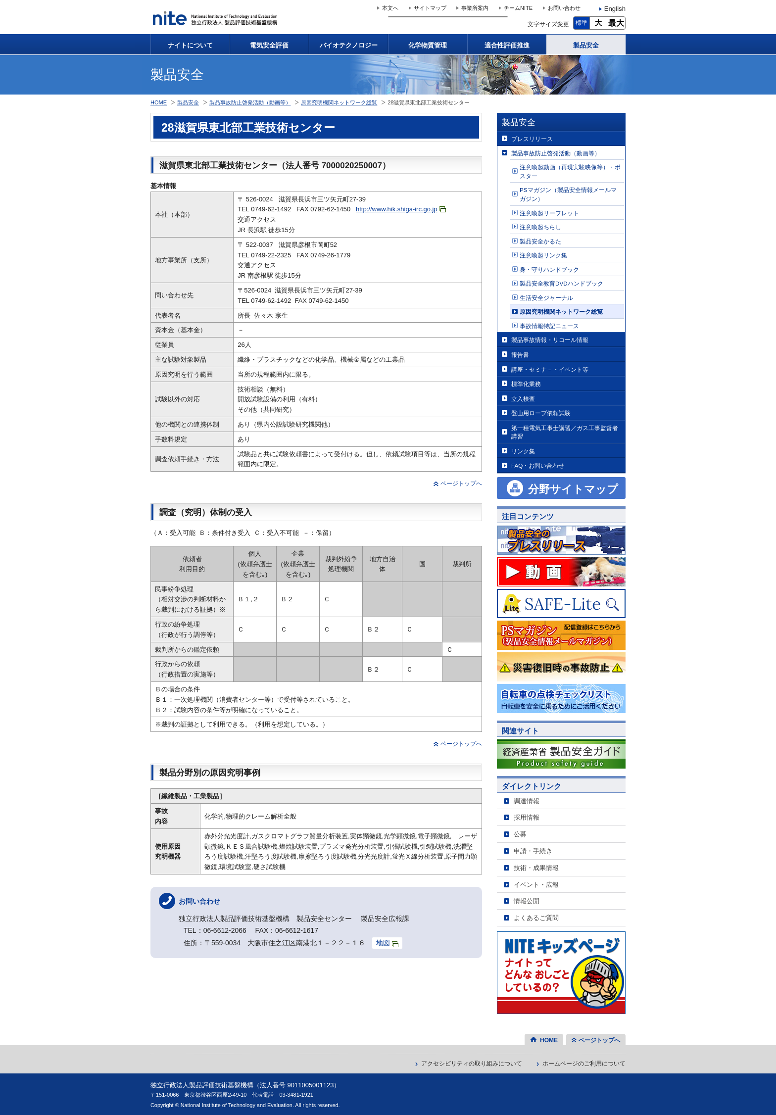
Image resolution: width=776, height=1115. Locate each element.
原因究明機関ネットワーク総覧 (561, 311)
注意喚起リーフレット (549, 213)
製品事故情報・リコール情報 (549, 340)
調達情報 (526, 801)
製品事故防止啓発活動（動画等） (555, 153)
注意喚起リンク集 (543, 255)
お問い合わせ (564, 8)
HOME (158, 102)
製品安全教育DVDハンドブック (561, 283)
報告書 (520, 354)
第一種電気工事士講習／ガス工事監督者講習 (564, 432)
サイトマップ (430, 8)
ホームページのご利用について (584, 1063)
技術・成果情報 (536, 868)
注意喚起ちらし (540, 227)
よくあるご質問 (536, 917)
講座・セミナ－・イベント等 (549, 369)
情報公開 (526, 901)
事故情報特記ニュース (549, 326)
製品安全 (586, 45)
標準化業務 (526, 384)
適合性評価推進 (507, 45)
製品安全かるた (540, 241)
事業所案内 (474, 8)
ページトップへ (461, 483)
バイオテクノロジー (349, 45)
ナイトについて (190, 45)
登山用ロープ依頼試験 (541, 413)
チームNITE (518, 8)
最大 (616, 23)
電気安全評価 (269, 45)
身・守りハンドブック (549, 269)
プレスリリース (532, 139)
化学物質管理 (427, 45)
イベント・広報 (536, 884)
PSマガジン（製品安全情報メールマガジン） (568, 194)
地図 (387, 943)
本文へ (390, 8)
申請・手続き (533, 851)
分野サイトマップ (573, 489)
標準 (581, 22)
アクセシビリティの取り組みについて (471, 1063)
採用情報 (526, 817)
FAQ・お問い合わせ (537, 465)
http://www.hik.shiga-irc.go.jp (401, 209)
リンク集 (523, 451)
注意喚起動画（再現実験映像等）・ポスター (570, 171)
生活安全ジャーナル (546, 297)
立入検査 (523, 398)
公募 (520, 834)
